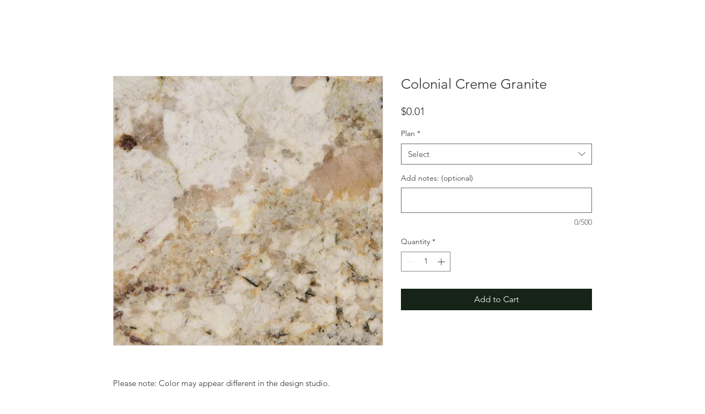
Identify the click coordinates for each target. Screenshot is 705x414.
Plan (410, 133)
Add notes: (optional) (437, 178)
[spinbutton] (425, 261)
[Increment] (442, 261)
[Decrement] (409, 261)
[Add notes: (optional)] (496, 200)
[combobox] (496, 154)
